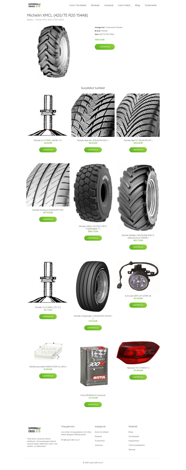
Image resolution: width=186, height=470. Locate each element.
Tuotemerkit (150, 7)
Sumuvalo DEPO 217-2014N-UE (138, 299)
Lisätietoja (105, 50)
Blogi (137, 7)
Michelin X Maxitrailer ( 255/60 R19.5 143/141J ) (93, 320)
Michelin (119, 31)
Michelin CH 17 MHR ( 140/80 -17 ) (48, 144)
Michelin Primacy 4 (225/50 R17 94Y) (48, 213)
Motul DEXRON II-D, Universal (93, 399)
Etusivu (30, 23)
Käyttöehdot (134, 444)
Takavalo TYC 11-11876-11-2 (138, 371)
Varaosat (108, 7)
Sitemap (132, 453)
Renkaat (95, 7)
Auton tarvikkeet (77, 7)
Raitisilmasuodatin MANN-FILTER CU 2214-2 (47, 370)
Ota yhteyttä (134, 440)
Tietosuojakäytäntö (137, 448)
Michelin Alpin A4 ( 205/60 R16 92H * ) (93, 144)
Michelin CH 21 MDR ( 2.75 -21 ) (48, 310)
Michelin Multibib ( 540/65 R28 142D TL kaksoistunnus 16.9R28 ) (138, 239)
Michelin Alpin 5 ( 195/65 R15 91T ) (138, 144)
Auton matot (124, 7)
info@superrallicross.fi (70, 443)
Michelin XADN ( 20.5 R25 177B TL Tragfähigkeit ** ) (93, 230)
